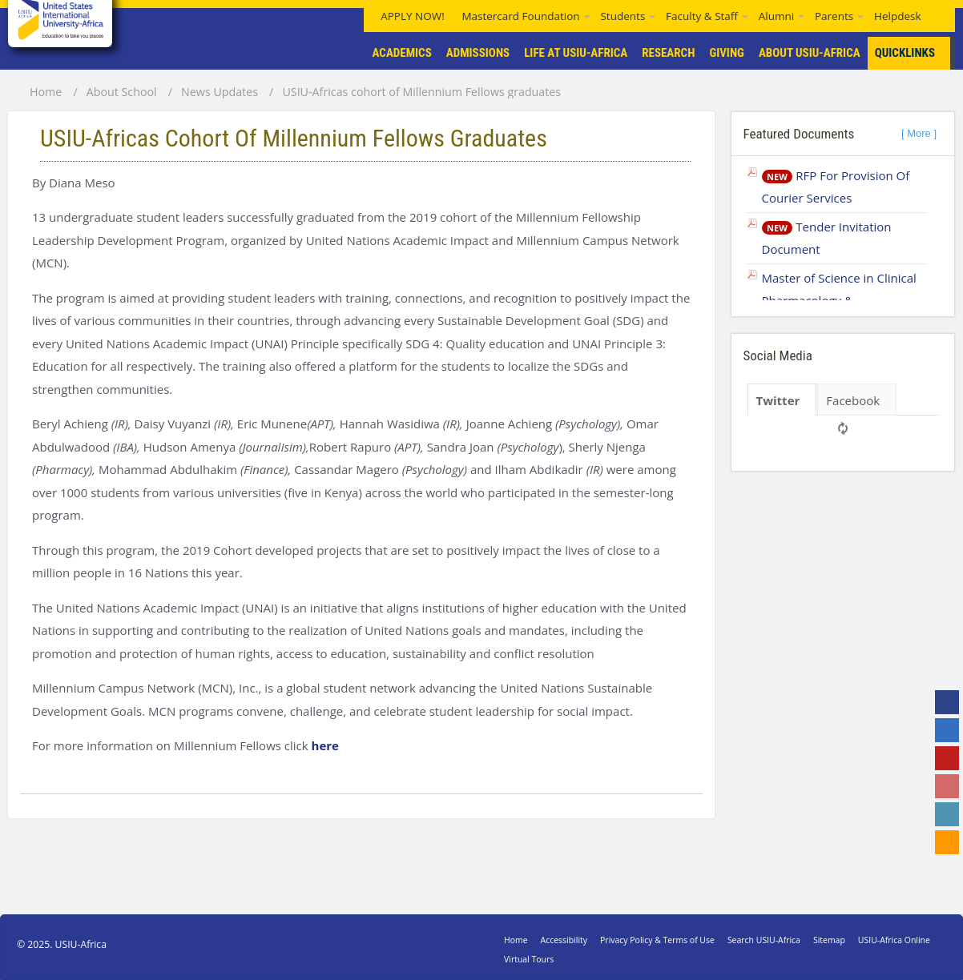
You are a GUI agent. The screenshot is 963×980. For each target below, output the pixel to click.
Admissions (478, 53)
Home (46, 92)
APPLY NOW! (413, 16)
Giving (726, 53)
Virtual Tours (529, 959)
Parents (834, 16)
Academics (402, 53)
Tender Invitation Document (827, 238)
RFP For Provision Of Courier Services (836, 187)
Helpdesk (897, 16)
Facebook (853, 400)
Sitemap (829, 940)
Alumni (776, 16)
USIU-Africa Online (894, 940)
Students (622, 16)
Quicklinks (915, 53)
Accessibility (564, 940)
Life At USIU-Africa (575, 53)
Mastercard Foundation (520, 16)
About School (122, 92)
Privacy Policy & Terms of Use (657, 940)
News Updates (219, 92)
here (325, 745)
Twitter (778, 400)
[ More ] (919, 133)
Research (668, 53)
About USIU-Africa (809, 53)
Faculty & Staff (702, 16)
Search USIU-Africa (763, 940)
